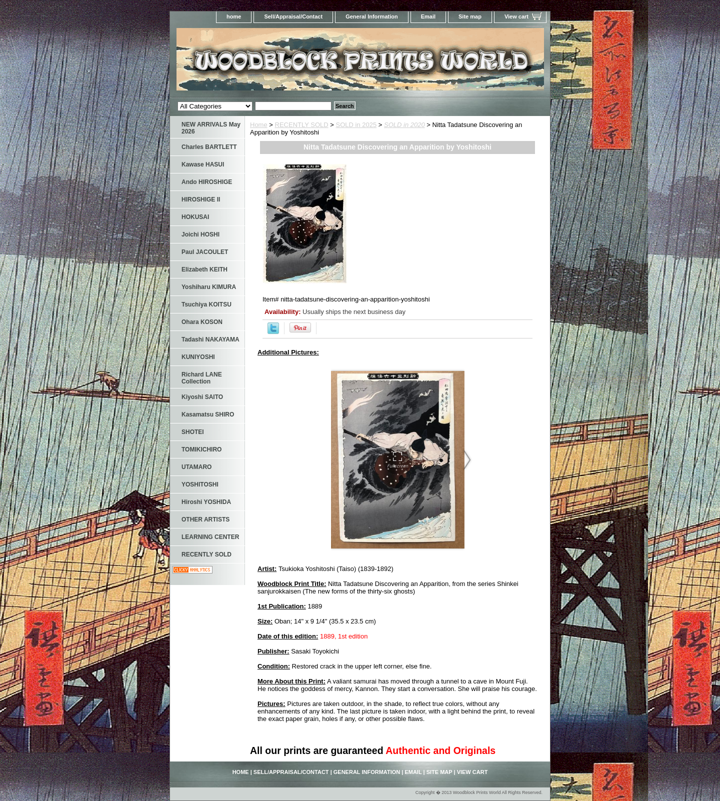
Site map (470, 17)
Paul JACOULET (205, 252)
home (233, 17)
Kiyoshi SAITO (202, 397)
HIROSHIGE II (201, 199)
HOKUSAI (195, 217)
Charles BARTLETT (209, 147)
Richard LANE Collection (202, 378)
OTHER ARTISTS (206, 519)
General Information (372, 17)
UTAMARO (197, 467)
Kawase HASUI (203, 164)
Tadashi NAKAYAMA (211, 339)
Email (428, 17)
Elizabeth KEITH (205, 269)
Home (259, 124)
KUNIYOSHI (198, 357)
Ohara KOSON (202, 322)
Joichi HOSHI (201, 234)
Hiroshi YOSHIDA (206, 502)
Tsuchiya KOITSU (207, 304)
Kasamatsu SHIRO (208, 414)
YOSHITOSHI (200, 484)
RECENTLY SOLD (301, 124)
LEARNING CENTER (210, 537)
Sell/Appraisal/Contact (293, 17)
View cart (516, 17)
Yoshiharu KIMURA (209, 287)
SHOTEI (193, 432)
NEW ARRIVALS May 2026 (211, 128)
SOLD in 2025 (356, 124)
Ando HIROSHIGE (207, 182)
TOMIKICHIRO (202, 449)
